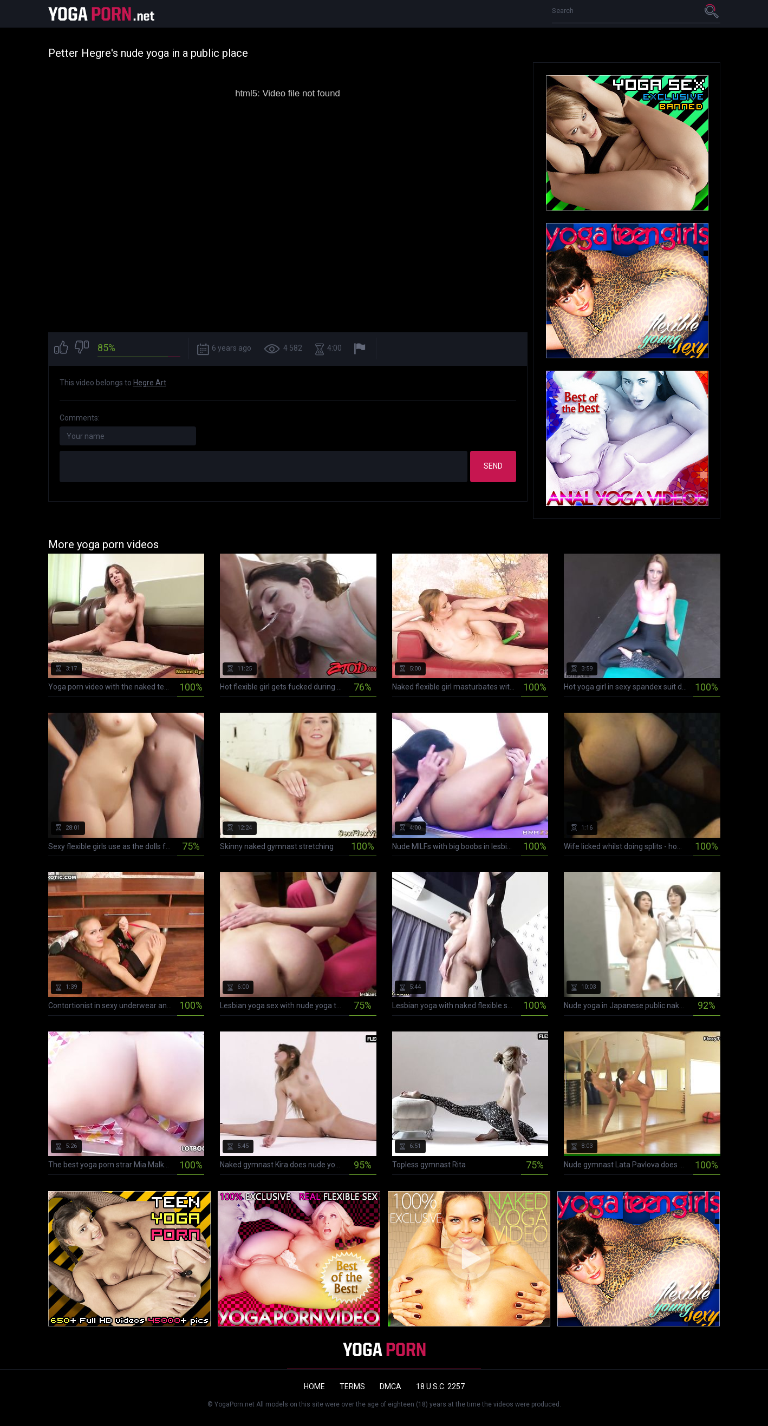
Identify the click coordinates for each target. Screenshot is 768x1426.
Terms (352, 1386)
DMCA (390, 1386)
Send (493, 466)
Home (314, 1386)
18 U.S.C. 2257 (440, 1386)
